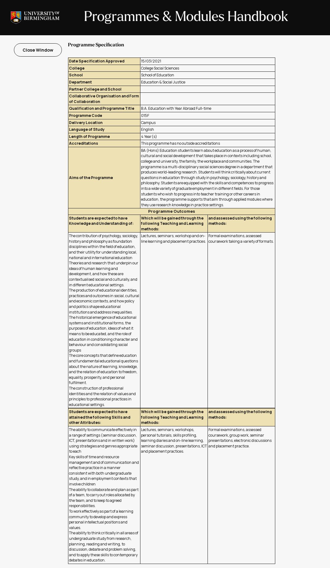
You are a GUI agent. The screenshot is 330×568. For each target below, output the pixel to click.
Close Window (38, 50)
